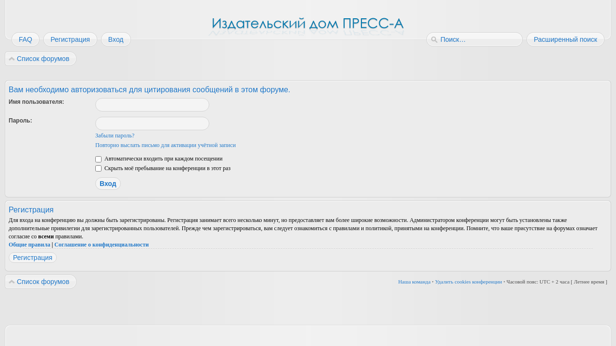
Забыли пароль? (114, 135)
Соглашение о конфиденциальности (101, 244)
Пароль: (20, 120)
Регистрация (32, 257)
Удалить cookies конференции (468, 281)
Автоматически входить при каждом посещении (158, 158)
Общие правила (29, 244)
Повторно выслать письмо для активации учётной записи (165, 145)
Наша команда (414, 281)
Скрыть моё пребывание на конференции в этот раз (163, 168)
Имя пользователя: (36, 102)
